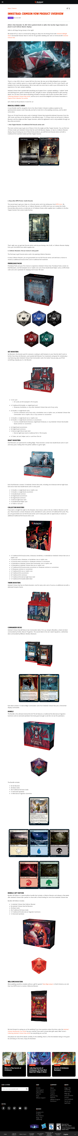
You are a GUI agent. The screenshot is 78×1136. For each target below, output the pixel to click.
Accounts (53, 1090)
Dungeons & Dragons (39, 1113)
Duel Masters (40, 1116)
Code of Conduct (14, 1134)
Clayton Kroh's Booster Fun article (18, 98)
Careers (52, 1092)
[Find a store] (26, 1089)
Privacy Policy (22, 1134)
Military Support (40, 1098)
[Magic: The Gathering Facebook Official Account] (3, 1108)
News (9, 8)
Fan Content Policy (40, 1134)
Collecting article (19, 96)
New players (48, 984)
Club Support (40, 1090)
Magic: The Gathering (67, 1088)
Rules (37, 1096)
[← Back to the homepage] (39, 2)
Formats (38, 1094)
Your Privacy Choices (58, 1134)
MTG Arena (67, 1091)
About (52, 1088)
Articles (38, 1088)
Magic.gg (66, 1093)
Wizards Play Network (54, 1096)
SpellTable (67, 1103)
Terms (5, 1134)
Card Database (68, 1099)
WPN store (59, 204)
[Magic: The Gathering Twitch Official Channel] (14, 1108)
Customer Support (31, 1134)
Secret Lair (67, 1101)
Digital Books (40, 1092)
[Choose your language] (69, 1134)
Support (52, 1094)
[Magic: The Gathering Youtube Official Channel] (20, 1108)
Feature (14, 8)
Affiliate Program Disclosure (55, 1100)
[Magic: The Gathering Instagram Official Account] (25, 1108)
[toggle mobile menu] (2, 2)
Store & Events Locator (68, 1096)
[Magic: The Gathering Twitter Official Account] (9, 1108)
